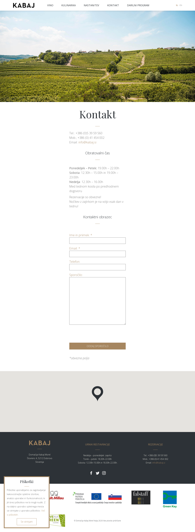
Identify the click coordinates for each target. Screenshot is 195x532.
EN (181, 5)
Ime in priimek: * (97, 238)
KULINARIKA (68, 5)
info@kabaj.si (87, 142)
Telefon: (97, 264)
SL (177, 5)
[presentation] (92, 333)
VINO (50, 5)
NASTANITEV (91, 5)
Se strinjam (27, 521)
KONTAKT (113, 5)
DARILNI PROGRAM (138, 5)
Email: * (97, 251)
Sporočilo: (97, 277)
